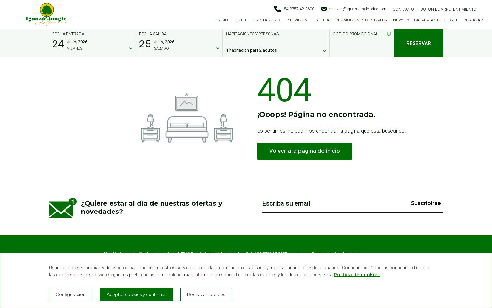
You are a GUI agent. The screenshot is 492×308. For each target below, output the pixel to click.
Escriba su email (286, 203)
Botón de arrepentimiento (448, 9)
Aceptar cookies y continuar (136, 294)
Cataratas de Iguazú (435, 20)
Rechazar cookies (206, 294)
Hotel (240, 20)
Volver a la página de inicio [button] (304, 151)
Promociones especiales (361, 20)
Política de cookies (357, 274)
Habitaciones (267, 20)
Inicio (222, 20)
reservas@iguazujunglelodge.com (353, 9)
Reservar (473, 20)
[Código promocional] (359, 50)
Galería (321, 20)
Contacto (403, 9)
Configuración (71, 294)
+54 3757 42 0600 (294, 9)
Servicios (297, 20)
